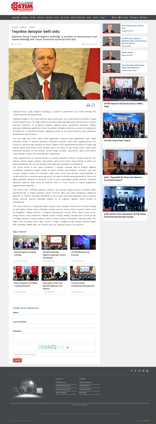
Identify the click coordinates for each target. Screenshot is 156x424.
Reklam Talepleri (61, 392)
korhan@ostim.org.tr (115, 414)
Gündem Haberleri (85, 382)
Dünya (102, 17)
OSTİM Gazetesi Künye (63, 386)
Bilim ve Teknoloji (78, 17)
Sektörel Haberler (85, 389)
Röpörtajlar (83, 392)
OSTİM (32, 17)
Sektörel (40, 17)
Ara (114, 17)
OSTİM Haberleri (84, 386)
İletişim (143, 17)
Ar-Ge (56, 17)
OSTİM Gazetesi (61, 382)
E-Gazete (123, 17)
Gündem (24, 17)
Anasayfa (16, 17)
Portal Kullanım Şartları (63, 389)
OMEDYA (146, 421)
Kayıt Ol (134, 17)
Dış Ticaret (65, 17)
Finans (95, 17)
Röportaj (48, 17)
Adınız (15, 312)
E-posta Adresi (19, 321)
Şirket (89, 17)
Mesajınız (17, 331)
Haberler (23, 27)
